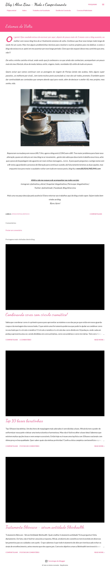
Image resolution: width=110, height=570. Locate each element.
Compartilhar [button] (96, 214)
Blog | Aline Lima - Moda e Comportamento (36, 4)
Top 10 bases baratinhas (24, 420)
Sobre (23, 10)
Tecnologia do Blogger (55, 561)
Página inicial (10, 10)
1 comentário (25, 340)
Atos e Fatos (17, 214)
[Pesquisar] (92, 4)
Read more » (99, 340)
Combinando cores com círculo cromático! (37, 314)
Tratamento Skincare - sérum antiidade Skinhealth (45, 527)
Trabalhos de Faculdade (39, 10)
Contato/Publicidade (83, 10)
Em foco (26, 214)
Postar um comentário (14, 230)
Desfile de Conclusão (62, 10)
